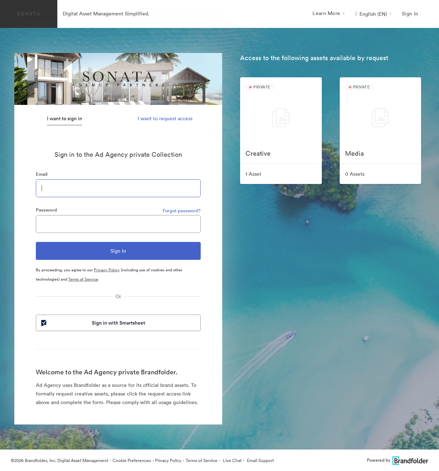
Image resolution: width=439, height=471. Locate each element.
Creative (258, 153)
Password (46, 210)
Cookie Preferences (132, 460)
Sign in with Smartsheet (92, 322)
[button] (373, 14)
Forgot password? (182, 211)
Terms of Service (83, 279)
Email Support (260, 460)
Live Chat (232, 460)
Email (41, 174)
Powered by (397, 460)
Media (354, 153)
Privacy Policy (107, 270)
